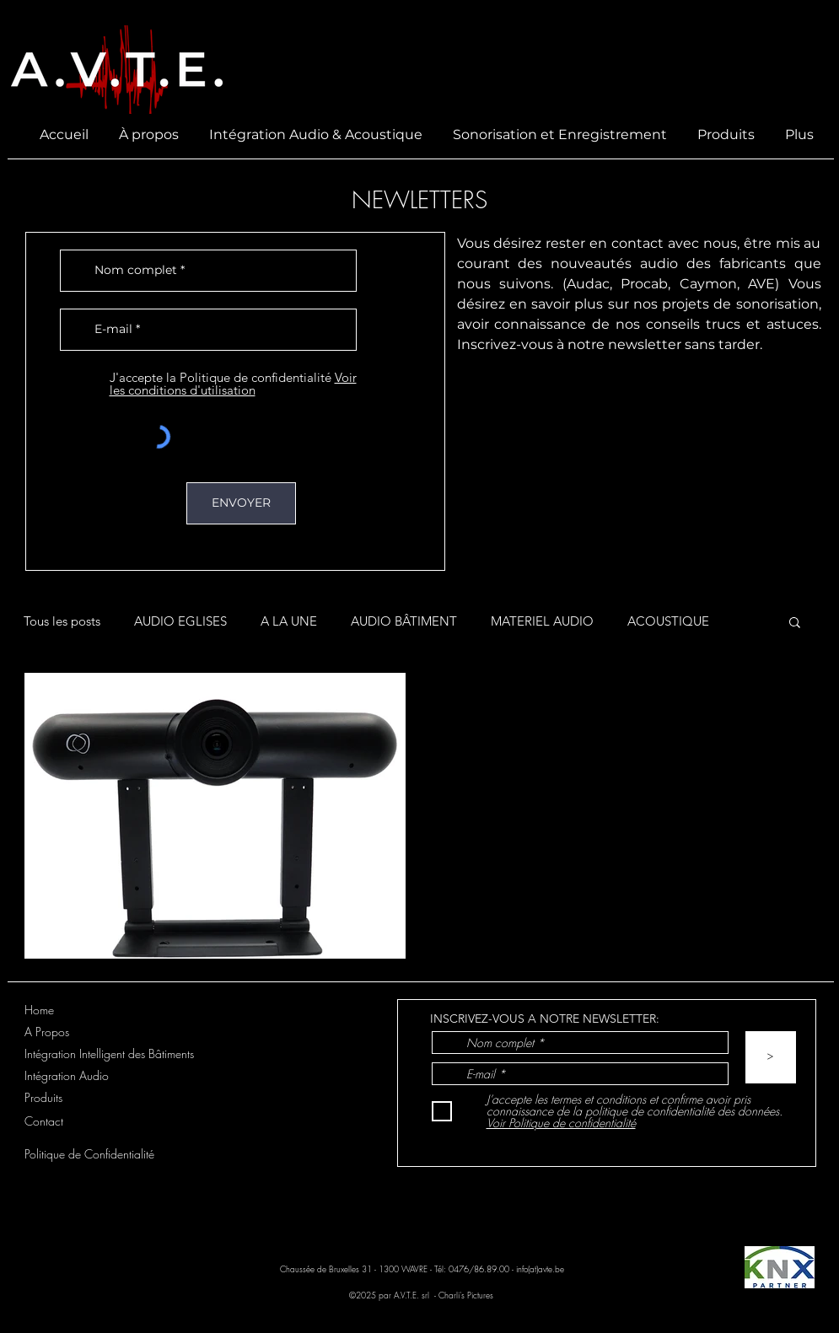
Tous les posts (62, 621)
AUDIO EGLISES (180, 621)
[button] (795, 623)
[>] (770, 1057)
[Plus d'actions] (782, 708)
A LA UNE (289, 621)
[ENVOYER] (241, 503)
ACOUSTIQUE (668, 621)
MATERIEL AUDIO (542, 621)
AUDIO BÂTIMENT (404, 621)
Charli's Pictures (467, 1295)
